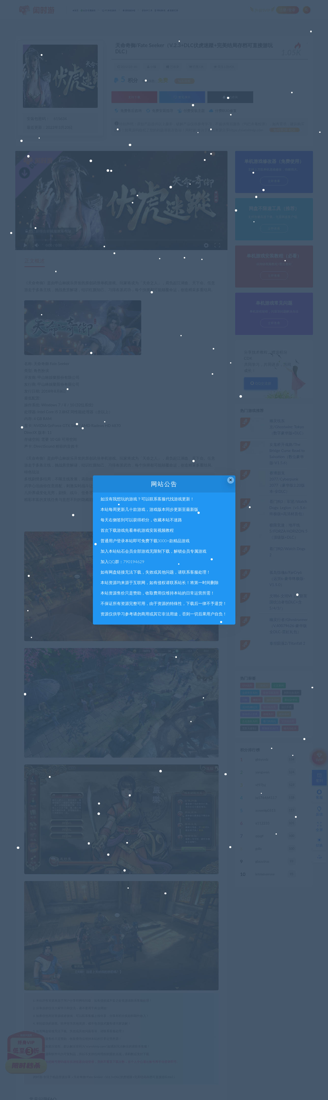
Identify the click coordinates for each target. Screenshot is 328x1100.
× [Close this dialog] (230, 480)
